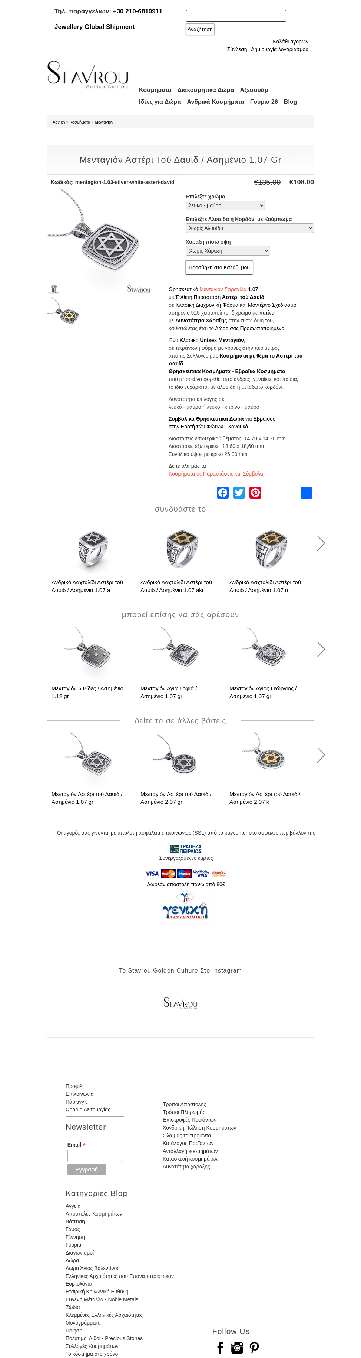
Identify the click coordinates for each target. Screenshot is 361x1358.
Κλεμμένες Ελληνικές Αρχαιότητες (104, 1315)
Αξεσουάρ (254, 90)
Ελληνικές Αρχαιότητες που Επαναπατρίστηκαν (120, 1276)
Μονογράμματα (83, 1323)
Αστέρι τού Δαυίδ (243, 297)
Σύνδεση (237, 49)
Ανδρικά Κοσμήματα (215, 102)
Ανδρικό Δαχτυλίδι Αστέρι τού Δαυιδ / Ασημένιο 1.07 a (87, 586)
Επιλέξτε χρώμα (205, 197)
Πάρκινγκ (76, 1102)
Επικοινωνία (80, 1094)
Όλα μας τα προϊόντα (187, 1135)
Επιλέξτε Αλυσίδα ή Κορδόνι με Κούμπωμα (239, 219)
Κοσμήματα (155, 90)
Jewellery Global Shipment (94, 26)
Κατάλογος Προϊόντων (188, 1143)
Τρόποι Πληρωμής (184, 1112)
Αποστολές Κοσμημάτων (94, 1214)
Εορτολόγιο (79, 1284)
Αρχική (59, 122)
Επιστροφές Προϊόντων (189, 1120)
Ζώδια (73, 1307)
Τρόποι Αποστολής (184, 1104)
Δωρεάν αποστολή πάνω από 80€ (186, 884)
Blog (290, 102)
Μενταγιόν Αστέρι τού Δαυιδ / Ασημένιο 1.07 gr (87, 798)
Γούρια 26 (264, 102)
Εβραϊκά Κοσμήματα (260, 371)
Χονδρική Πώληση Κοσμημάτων (199, 1128)
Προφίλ (74, 1086)
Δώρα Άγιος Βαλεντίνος (92, 1268)
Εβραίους (264, 419)
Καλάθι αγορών (290, 42)
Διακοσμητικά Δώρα (206, 90)
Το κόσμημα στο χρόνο (92, 1354)
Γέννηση (75, 1237)
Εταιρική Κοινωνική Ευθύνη (97, 1292)
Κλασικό (189, 340)
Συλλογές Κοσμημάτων (92, 1346)
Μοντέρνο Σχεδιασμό (272, 305)
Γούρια (73, 1245)
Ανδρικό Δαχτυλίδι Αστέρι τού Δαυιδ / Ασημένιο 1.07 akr (176, 586)
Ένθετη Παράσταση (198, 297)
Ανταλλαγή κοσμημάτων (190, 1151)
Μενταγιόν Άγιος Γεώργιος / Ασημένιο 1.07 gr (263, 692)
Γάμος (73, 1229)
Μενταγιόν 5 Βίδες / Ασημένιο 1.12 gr (87, 692)
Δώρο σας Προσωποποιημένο (249, 328)
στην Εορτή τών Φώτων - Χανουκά (208, 427)
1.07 (253, 289)
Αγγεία (73, 1206)
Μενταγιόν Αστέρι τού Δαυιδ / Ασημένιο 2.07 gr (176, 798)
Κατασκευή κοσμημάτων (190, 1159)
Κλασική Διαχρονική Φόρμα (207, 305)
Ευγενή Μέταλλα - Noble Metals (102, 1299)
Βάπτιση (75, 1221)
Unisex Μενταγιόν (222, 340)
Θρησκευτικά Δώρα (220, 419)
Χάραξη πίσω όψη (208, 242)
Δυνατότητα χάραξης (186, 1167)
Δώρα (72, 1260)
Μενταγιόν (104, 122)
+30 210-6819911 (138, 11)
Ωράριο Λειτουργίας (88, 1109)
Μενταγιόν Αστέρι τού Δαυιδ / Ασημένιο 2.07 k (265, 798)
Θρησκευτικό (183, 289)
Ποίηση (74, 1331)
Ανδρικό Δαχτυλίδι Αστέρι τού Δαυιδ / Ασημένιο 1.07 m (265, 586)
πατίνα (266, 313)
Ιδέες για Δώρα (160, 102)
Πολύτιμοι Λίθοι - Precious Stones (104, 1338)
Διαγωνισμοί (80, 1253)
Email (76, 1144)
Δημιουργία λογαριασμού (279, 49)
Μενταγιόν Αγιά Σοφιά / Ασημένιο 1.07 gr (168, 692)
